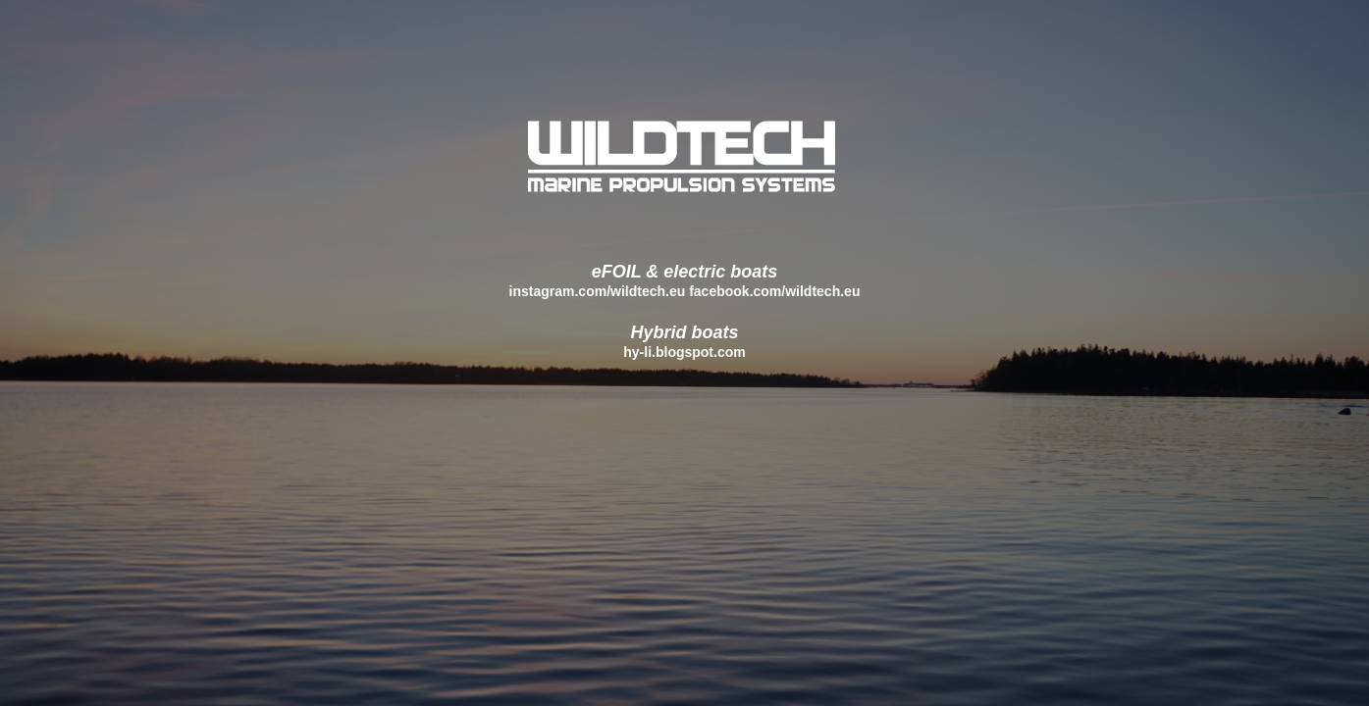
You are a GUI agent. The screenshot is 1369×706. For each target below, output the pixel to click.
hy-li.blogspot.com (684, 352)
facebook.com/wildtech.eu (774, 291)
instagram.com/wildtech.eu (597, 291)
